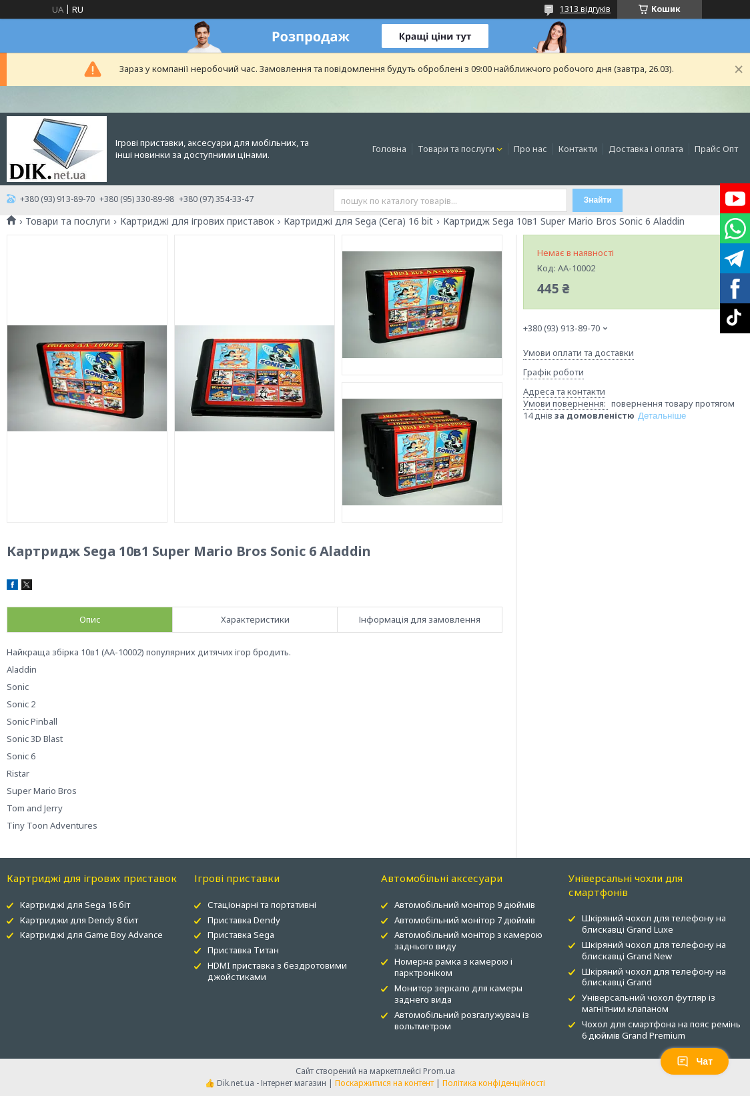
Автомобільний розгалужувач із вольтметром (461, 1020)
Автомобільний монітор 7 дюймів (464, 920)
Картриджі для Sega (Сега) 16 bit (358, 221)
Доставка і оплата (646, 149)
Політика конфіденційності (493, 1083)
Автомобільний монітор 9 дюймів (464, 905)
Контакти (577, 149)
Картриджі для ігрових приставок (197, 221)
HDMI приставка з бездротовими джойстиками (277, 971)
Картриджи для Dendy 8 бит (79, 920)
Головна (389, 149)
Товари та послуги (456, 149)
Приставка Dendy (244, 920)
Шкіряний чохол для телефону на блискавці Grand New (654, 950)
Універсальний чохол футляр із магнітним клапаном (648, 1003)
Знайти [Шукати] (598, 200)
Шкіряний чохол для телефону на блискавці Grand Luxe (654, 923)
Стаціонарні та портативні (262, 905)
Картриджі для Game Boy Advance (91, 935)
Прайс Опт (716, 149)
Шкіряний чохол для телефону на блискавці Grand (654, 977)
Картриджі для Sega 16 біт (75, 905)
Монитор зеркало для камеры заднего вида (458, 993)
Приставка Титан (243, 950)
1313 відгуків (585, 9)
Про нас (530, 149)
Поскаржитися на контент (384, 1083)
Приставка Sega (241, 935)
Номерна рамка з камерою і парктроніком (453, 967)
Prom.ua (439, 1071)
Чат (695, 1061)
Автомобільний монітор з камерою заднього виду (468, 940)
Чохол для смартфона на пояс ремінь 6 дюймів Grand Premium (661, 1029)
